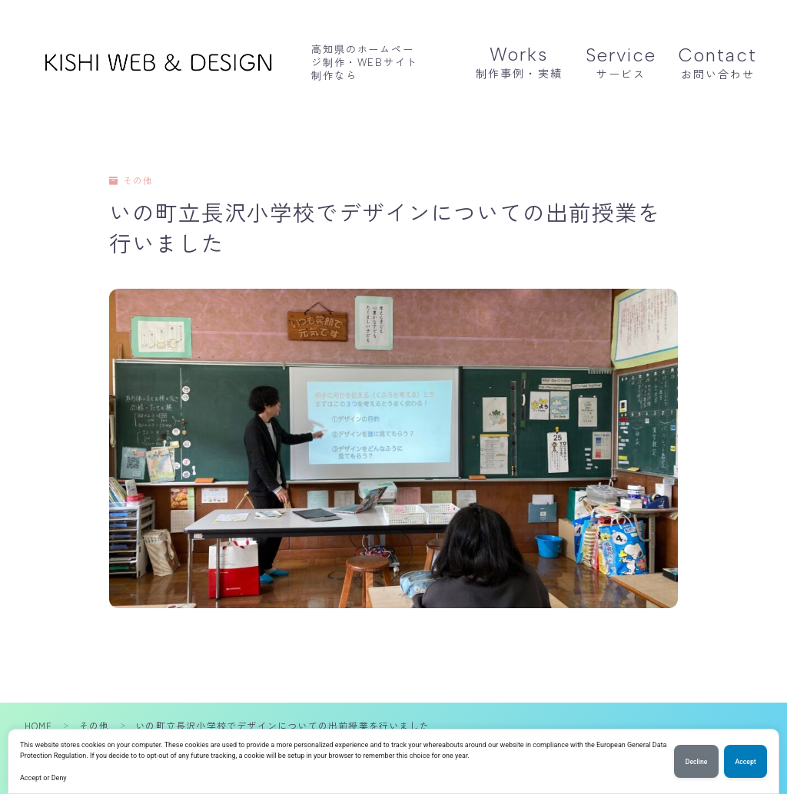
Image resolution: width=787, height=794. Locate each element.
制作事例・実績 (519, 62)
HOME (39, 725)
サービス (621, 62)
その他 (131, 181)
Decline (694, 762)
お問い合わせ (718, 62)
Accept (745, 762)
